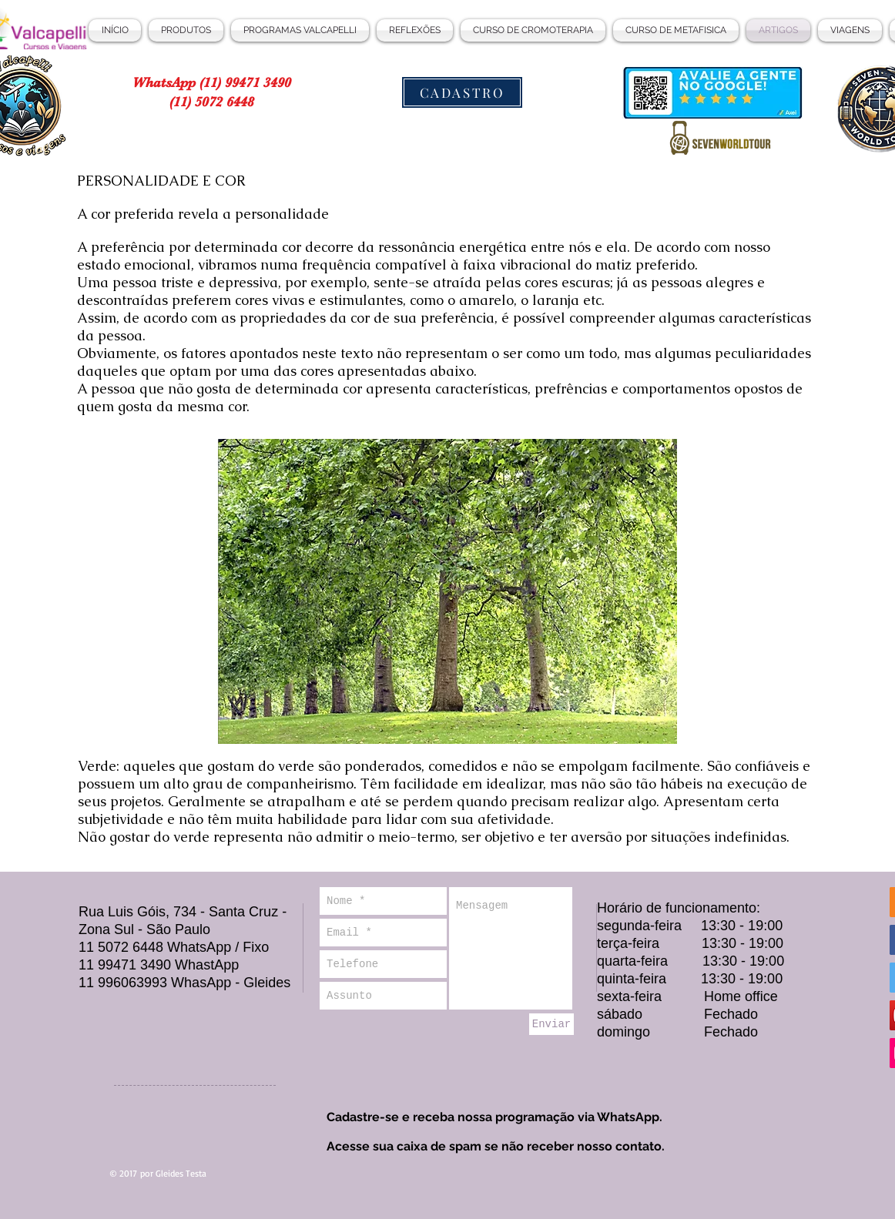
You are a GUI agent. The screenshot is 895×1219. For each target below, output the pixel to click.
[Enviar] (551, 1024)
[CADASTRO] (462, 92)
